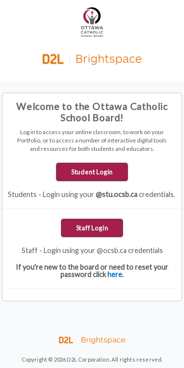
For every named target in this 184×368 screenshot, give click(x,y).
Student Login (92, 172)
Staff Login (92, 228)
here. (115, 274)
